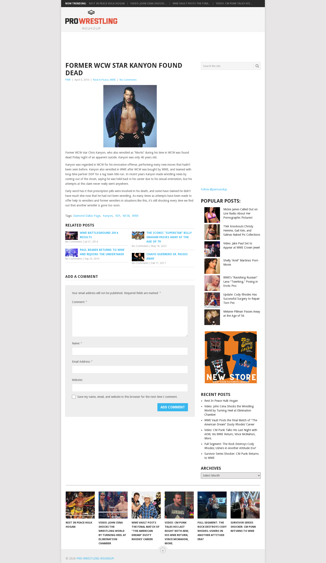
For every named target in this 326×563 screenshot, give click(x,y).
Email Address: (82, 361)
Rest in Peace (101, 79)
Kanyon (108, 215)
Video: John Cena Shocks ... (148, 3)
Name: (77, 343)
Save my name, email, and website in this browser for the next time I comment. (127, 396)
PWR (67, 79)
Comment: (79, 302)
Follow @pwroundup (214, 189)
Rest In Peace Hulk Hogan (107, 3)
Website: (77, 380)
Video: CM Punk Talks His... (234, 3)
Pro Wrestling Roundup (95, 558)
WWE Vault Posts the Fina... (191, 3)
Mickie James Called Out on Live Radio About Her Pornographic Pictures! (240, 213)
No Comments (128, 79)
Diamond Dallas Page (86, 215)
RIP (117, 215)
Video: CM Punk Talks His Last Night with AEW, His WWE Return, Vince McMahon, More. (230, 434)
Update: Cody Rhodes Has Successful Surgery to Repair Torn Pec (241, 298)
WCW (126, 215)
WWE (113, 79)
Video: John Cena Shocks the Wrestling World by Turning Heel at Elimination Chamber (229, 410)
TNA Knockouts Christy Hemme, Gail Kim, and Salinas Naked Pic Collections (241, 230)
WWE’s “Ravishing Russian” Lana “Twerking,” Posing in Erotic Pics (240, 281)
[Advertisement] (162, 46)
